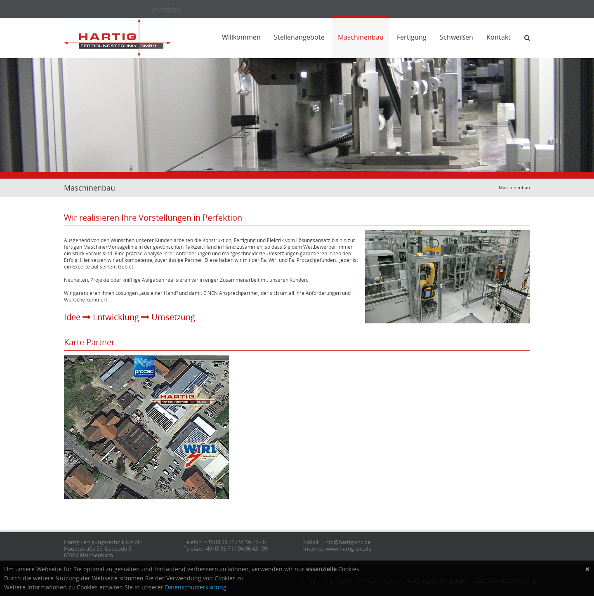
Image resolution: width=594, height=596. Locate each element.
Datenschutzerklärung (195, 587)
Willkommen (241, 37)
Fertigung (412, 37)
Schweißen (456, 37)
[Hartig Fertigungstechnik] (117, 37)
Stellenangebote (299, 37)
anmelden (166, 9)
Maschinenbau (361, 37)
